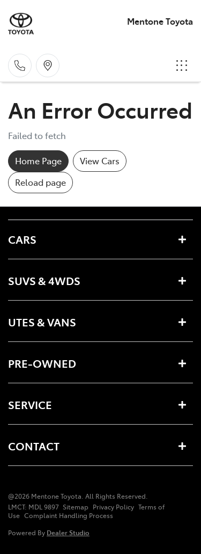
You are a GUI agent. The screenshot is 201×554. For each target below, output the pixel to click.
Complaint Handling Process (68, 515)
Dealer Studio (68, 532)
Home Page (38, 160)
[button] (181, 65)
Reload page (40, 182)
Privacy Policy (113, 506)
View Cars (100, 160)
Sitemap (75, 506)
